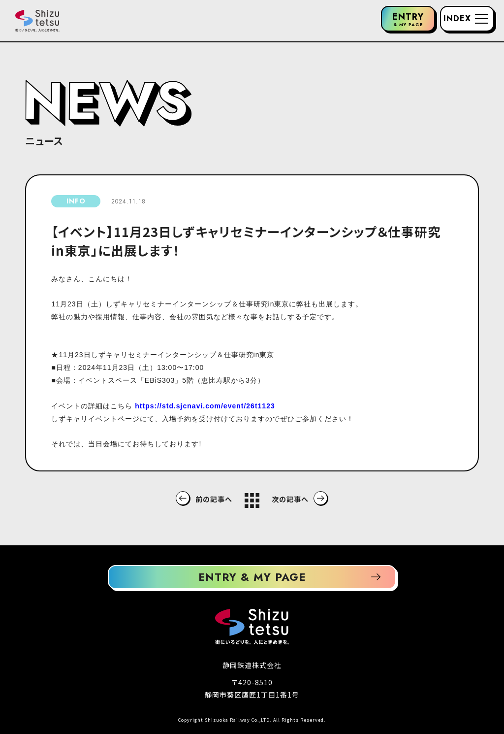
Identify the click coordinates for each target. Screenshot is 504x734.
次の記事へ (290, 499)
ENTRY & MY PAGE (252, 577)
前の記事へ (213, 499)
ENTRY (408, 19)
